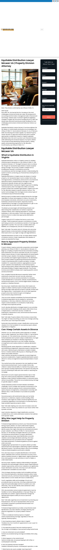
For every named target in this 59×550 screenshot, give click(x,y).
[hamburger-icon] (42, 29)
